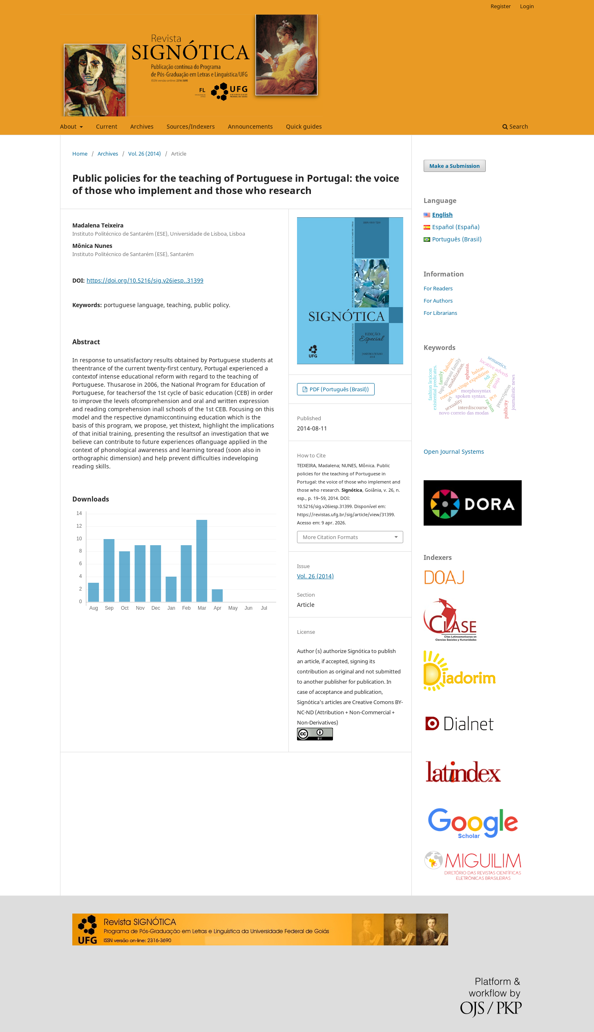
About (69, 126)
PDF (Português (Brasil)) (338, 389)
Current (106, 126)
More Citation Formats (330, 537)
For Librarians (440, 313)
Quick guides (304, 126)
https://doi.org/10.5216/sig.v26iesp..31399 (145, 280)
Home (79, 153)
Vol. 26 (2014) (144, 153)
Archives (142, 126)
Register (501, 6)
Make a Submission (454, 165)
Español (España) (456, 227)
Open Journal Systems (454, 451)
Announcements (250, 126)
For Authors (438, 300)
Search (515, 126)
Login (527, 6)
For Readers (438, 288)
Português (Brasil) (457, 239)
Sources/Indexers (191, 126)
